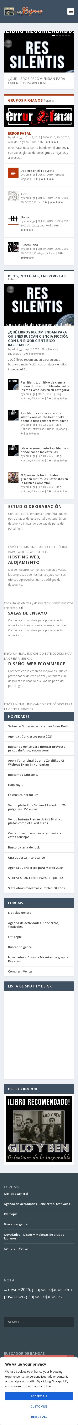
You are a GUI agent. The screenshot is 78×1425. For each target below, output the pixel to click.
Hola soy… (15, 785)
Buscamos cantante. (23, 775)
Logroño (24, 142)
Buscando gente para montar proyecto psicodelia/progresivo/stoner (36, 748)
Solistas (50, 253)
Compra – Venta (20, 971)
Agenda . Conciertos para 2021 (30, 736)
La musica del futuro (23, 795)
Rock (33, 142)
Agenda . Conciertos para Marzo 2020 (35, 868)
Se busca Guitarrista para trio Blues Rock (38, 726)
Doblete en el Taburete (37, 171)
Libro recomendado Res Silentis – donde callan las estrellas (45, 450)
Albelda (12, 142)
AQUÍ (19, 608)
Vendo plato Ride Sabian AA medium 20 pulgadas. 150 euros (37, 807)
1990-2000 (61, 221)
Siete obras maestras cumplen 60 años (36, 888)
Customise (39, 1406)
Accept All (39, 1396)
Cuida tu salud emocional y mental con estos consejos (36, 835)
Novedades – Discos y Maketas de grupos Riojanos (38, 959)
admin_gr (17, 137)
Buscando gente (20, 947)
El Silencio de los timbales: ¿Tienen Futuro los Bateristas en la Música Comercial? (44, 479)
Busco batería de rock (24, 847)
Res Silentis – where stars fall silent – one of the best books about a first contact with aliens (44, 417)
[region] (39, 1391)
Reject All (39, 1417)
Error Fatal (19, 133)
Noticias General (20, 913)
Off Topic (14, 937)
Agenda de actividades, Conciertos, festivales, (33, 925)
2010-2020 (63, 137)
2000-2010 (49, 137)
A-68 (24, 194)
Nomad (26, 217)
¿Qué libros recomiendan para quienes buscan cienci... (36, 80)
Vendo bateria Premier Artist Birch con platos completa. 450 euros (36, 821)
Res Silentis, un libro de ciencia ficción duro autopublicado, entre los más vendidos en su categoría (45, 386)
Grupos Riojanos (55, 429)
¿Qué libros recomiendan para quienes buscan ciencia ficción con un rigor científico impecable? (38, 338)
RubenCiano (29, 245)
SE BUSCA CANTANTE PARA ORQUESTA (35, 878)
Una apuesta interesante (26, 857)
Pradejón (39, 253)
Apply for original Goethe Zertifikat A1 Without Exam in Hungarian (36, 762)
